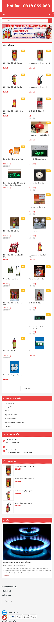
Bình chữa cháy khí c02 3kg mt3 (39, 63)
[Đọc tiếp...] (6, 539)
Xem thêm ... (8, 426)
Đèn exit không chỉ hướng (37, 159)
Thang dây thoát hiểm (10, 279)
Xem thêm (27, 388)
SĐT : (8, 442)
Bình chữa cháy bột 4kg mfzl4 (13, 63)
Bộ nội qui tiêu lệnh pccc (37, 207)
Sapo (13, 620)
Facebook (8, 565)
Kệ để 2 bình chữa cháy (37, 111)
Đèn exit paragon (34, 351)
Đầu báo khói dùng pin (36, 183)
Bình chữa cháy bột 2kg (11, 231)
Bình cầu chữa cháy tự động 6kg (39, 135)
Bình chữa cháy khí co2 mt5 (38, 87)
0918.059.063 (12, 591)
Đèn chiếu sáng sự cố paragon (13, 375)
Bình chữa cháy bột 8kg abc (12, 87)
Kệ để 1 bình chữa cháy (37, 303)
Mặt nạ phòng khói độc (36, 279)
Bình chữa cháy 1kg (10, 351)
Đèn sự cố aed (34, 231)
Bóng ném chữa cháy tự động (13, 159)
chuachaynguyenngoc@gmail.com (19, 452)
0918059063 (14, 442)
